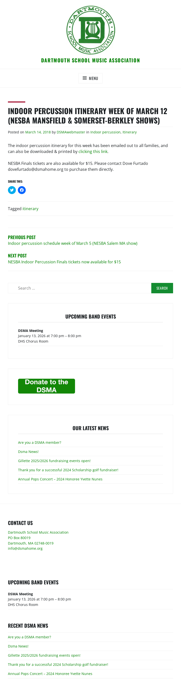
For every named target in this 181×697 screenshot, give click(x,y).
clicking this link (92, 151)
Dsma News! (28, 451)
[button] (90, 30)
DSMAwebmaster (71, 132)
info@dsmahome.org (25, 548)
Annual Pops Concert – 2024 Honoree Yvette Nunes (60, 479)
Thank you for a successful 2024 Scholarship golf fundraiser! (68, 470)
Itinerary (130, 132)
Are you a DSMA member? (39, 442)
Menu (93, 78)
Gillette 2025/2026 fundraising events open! (54, 460)
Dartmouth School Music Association (90, 60)
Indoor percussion (105, 132)
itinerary (30, 208)
